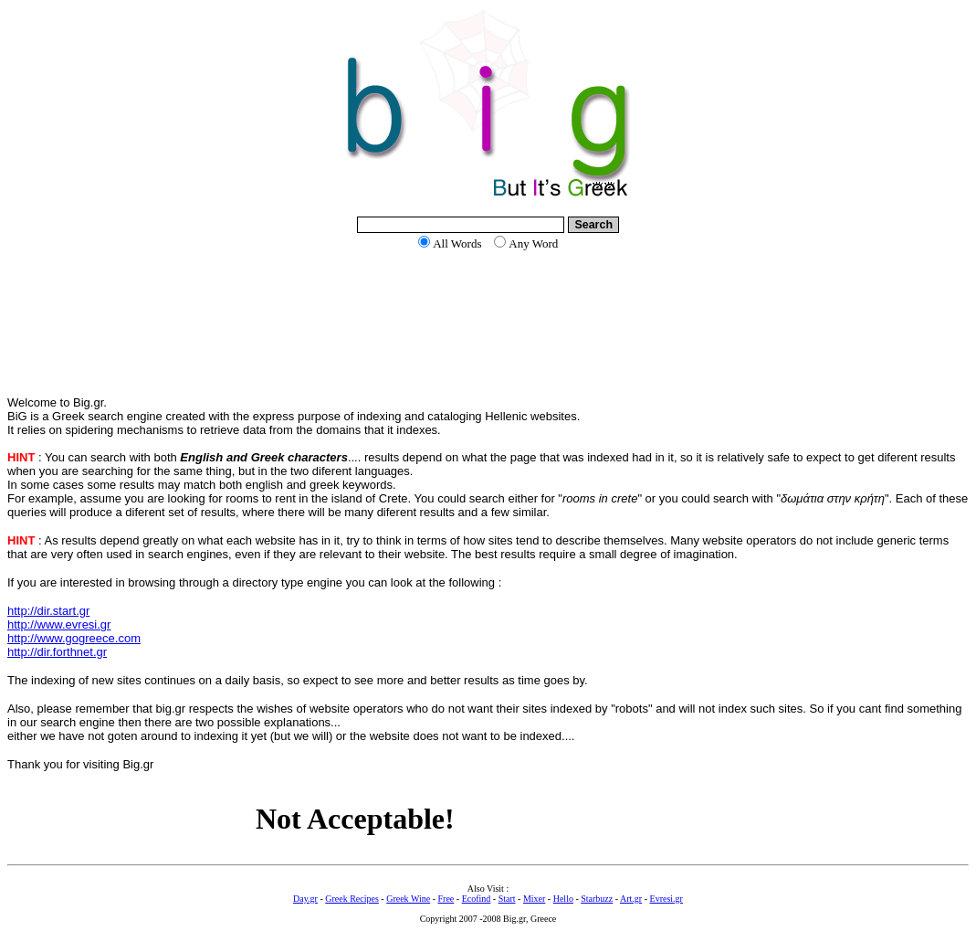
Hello (563, 899)
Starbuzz (597, 899)
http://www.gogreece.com (74, 638)
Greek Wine (408, 899)
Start (507, 899)
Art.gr (631, 899)
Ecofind (476, 899)
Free (446, 899)
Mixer (534, 899)
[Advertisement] (488, 323)
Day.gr (305, 899)
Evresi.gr (666, 899)
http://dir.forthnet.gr (57, 652)
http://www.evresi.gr (58, 624)
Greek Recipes (352, 899)
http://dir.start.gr (48, 611)
